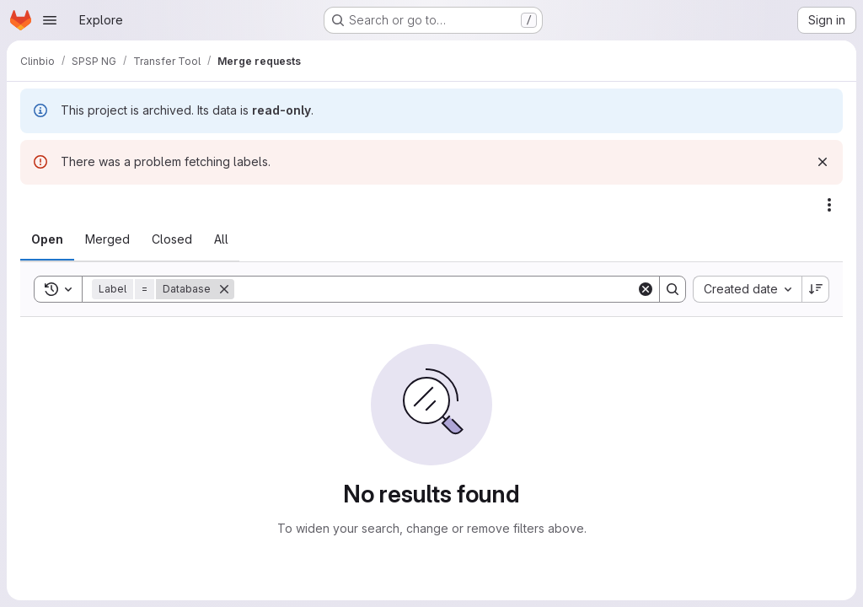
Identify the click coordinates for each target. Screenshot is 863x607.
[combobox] (747, 289)
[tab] (47, 239)
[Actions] (829, 204)
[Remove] (224, 289)
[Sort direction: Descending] (815, 289)
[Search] (435, 289)
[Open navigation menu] (49, 20)
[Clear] (645, 289)
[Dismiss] (822, 162)
